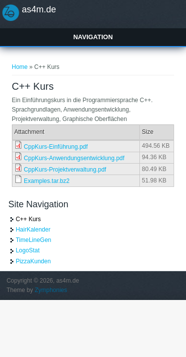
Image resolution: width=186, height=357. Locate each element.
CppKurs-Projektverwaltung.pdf (65, 169)
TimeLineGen (34, 240)
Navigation (93, 37)
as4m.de (39, 9)
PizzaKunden (33, 261)
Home (20, 66)
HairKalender (33, 229)
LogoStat (28, 250)
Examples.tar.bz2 (46, 181)
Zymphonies (51, 290)
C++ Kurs (28, 219)
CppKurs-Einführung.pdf (56, 146)
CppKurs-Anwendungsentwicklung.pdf (74, 158)
